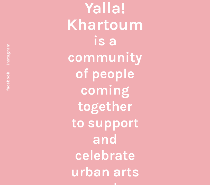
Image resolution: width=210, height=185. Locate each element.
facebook (8, 81)
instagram (8, 54)
